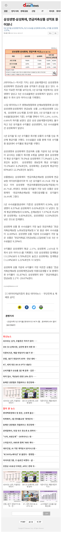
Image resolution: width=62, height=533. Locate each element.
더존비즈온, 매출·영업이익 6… (48, 402)
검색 (46, 513)
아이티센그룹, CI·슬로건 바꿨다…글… (19, 460)
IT (42, 11)
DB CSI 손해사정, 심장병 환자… (30, 402)
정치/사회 (15, 11)
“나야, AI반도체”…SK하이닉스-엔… (18, 436)
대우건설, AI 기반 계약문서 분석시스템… (20, 448)
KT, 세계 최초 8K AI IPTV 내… (30, 505)
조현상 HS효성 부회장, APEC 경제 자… (19, 466)
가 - (56, 33)
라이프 (51, 11)
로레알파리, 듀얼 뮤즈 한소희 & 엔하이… (20, 430)
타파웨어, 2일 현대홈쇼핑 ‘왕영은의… (18, 418)
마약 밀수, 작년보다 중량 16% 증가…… (19, 376)
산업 (33, 11)
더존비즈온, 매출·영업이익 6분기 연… (18, 352)
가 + (50, 33)
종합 (5, 11)
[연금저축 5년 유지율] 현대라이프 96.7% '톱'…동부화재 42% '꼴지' (31, 322)
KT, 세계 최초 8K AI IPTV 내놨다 (17, 364)
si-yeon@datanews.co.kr (11, 286)
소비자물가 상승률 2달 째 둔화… (48, 505)
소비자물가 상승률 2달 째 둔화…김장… (19, 370)
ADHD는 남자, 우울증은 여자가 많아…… (20, 340)
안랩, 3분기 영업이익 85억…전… (11, 505)
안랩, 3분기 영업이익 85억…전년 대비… (20, 358)
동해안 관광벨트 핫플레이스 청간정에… (19, 382)
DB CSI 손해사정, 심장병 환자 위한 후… (20, 346)
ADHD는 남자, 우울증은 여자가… (11, 402)
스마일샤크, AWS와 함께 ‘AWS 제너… (19, 442)
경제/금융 (24, 11)
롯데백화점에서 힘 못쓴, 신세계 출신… (19, 412)
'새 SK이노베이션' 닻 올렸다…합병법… (19, 454)
